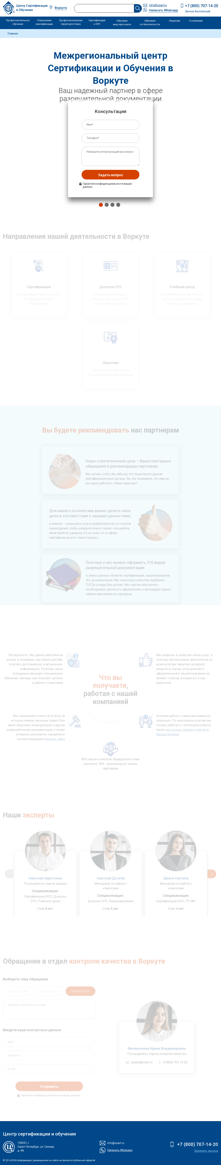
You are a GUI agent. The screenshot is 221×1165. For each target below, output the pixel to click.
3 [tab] (111, 205)
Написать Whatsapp (163, 10)
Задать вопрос (110, 175)
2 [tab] (106, 205)
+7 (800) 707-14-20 (201, 5)
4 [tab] (117, 205)
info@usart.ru (158, 5)
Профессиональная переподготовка (70, 22)
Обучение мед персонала (122, 22)
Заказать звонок (206, 1151)
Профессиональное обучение (18, 22)
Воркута (61, 8)
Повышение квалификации (44, 22)
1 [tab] (100, 205)
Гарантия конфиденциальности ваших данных (107, 185)
